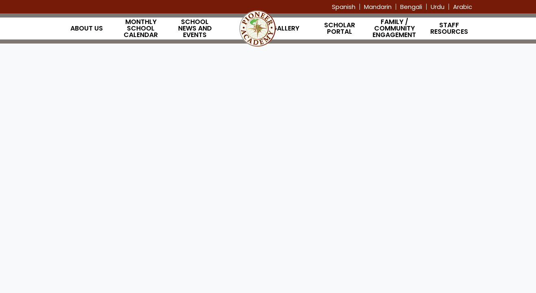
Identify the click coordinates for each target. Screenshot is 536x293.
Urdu (437, 7)
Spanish (343, 7)
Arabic (462, 7)
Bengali (411, 7)
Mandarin (378, 7)
